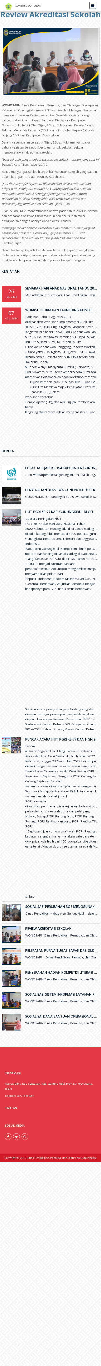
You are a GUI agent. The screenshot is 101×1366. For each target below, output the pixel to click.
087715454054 (25, 1096)
